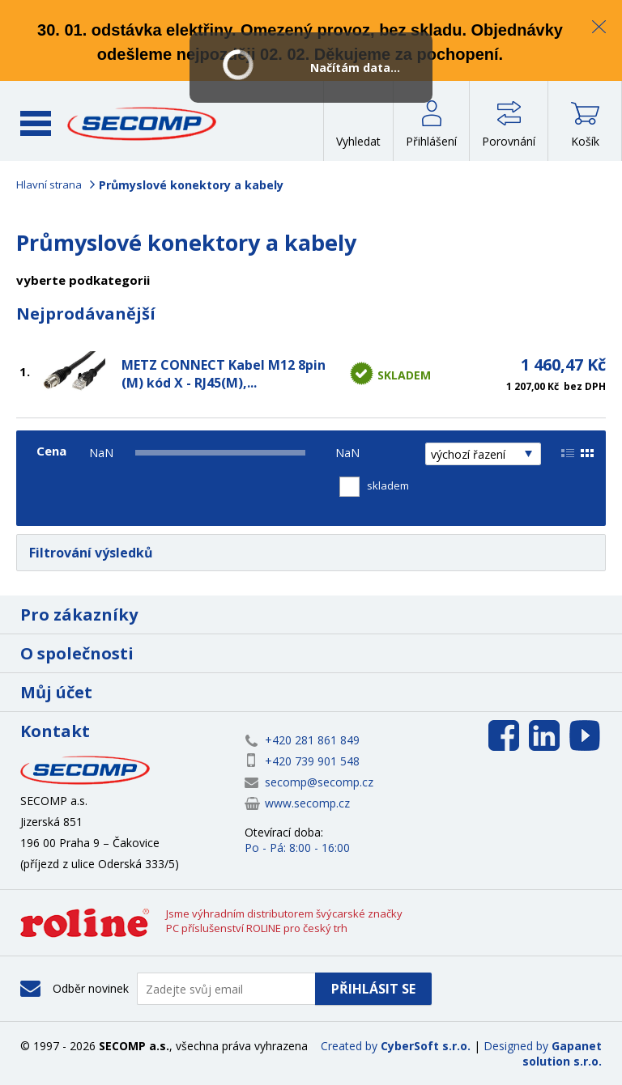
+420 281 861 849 (312, 740)
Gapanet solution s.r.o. (562, 1053)
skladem (388, 485)
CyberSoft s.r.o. (426, 1045)
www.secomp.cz (307, 803)
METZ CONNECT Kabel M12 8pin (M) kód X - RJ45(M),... (223, 374)
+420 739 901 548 (312, 761)
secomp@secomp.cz (319, 782)
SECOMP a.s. (142, 124)
